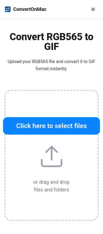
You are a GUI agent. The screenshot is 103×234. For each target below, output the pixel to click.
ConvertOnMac (25, 9)
